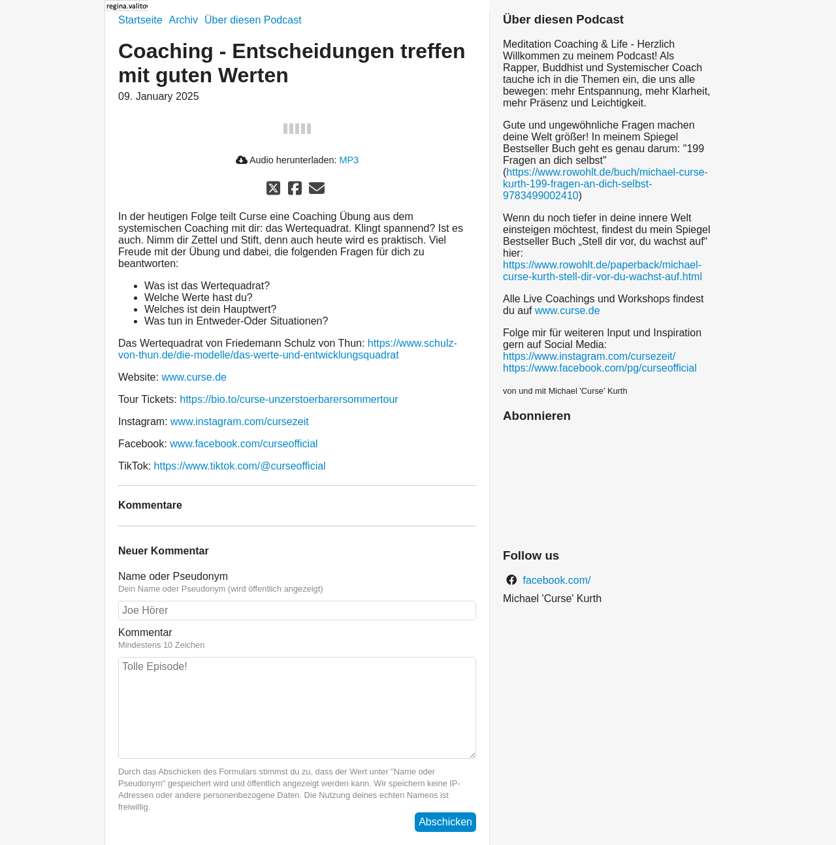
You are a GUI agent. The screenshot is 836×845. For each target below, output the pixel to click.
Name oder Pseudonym (173, 576)
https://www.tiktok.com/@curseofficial (240, 465)
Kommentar (145, 632)
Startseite (140, 19)
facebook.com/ (555, 580)
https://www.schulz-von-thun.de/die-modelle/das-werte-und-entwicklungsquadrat (287, 349)
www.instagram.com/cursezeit (239, 421)
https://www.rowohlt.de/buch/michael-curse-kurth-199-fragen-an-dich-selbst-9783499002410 (605, 184)
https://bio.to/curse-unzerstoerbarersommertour (289, 399)
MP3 (349, 160)
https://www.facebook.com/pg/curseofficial (600, 368)
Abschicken (445, 821)
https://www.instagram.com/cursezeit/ (589, 356)
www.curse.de (194, 377)
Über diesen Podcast (253, 19)
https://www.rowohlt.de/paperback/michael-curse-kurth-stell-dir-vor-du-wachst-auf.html (602, 270)
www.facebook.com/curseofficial (243, 443)
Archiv (183, 19)
